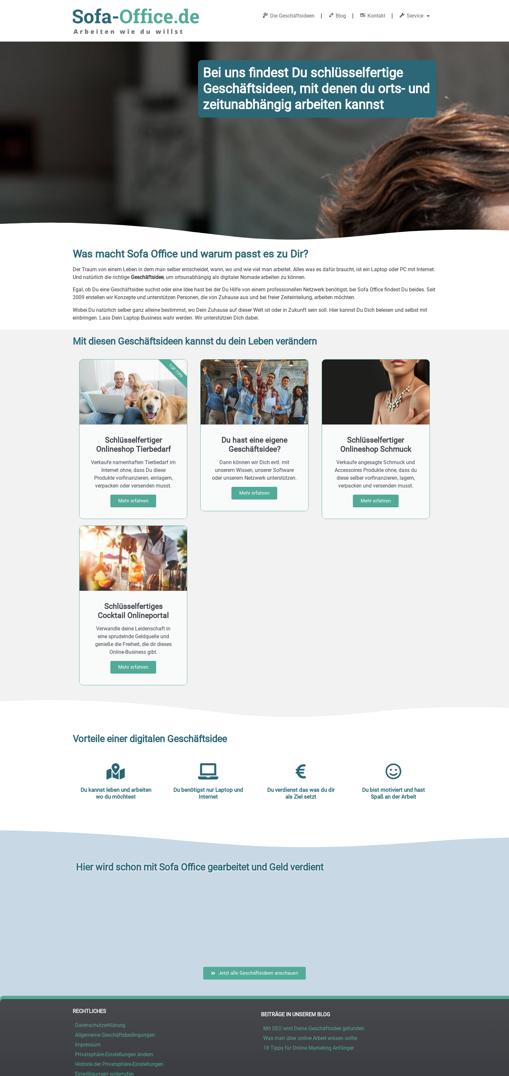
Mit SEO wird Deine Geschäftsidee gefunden (313, 950)
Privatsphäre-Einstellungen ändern (114, 976)
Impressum (88, 966)
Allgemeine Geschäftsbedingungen (115, 957)
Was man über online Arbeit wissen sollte (310, 960)
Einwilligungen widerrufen (104, 996)
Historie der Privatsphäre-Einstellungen (119, 986)
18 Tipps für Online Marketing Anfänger (308, 970)
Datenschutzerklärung (100, 947)
